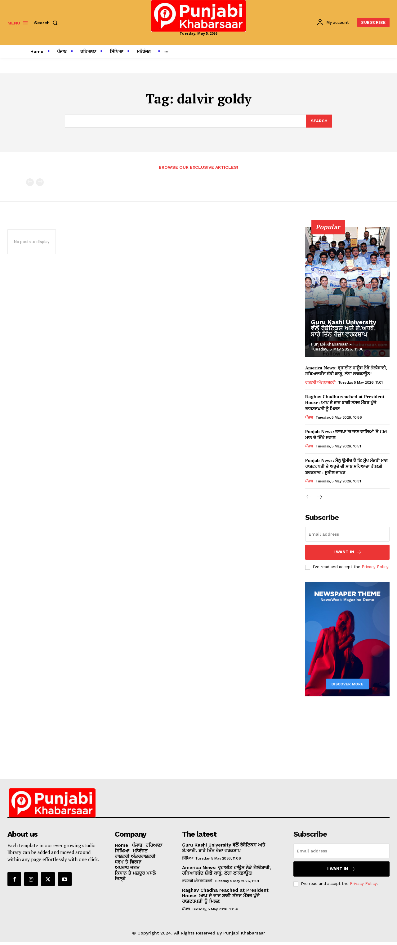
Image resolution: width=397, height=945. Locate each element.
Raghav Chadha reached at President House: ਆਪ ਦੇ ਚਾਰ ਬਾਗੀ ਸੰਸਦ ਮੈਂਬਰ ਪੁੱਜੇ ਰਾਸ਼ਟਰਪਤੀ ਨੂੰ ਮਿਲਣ (345, 403)
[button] (47, 22)
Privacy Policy (375, 567)
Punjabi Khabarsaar (329, 344)
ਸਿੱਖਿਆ (187, 858)
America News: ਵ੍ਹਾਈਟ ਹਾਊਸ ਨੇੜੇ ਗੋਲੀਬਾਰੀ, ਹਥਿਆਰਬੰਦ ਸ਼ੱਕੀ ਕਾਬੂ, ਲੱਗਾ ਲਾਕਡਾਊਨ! (346, 371)
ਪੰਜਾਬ (309, 418)
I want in (347, 552)
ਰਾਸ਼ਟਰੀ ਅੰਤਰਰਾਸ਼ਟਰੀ (320, 383)
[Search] (319, 121)
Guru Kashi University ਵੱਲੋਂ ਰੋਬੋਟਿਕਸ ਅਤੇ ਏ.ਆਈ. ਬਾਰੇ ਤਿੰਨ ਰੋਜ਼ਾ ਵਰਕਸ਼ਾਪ (343, 328)
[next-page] (319, 497)
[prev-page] (30, 182)
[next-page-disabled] (40, 182)
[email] (347, 534)
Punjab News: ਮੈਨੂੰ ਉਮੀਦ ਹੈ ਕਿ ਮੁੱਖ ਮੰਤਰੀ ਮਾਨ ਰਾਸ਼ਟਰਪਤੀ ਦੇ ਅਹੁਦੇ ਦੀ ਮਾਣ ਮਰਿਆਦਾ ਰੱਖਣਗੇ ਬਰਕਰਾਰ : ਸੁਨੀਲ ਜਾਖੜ (346, 467)
